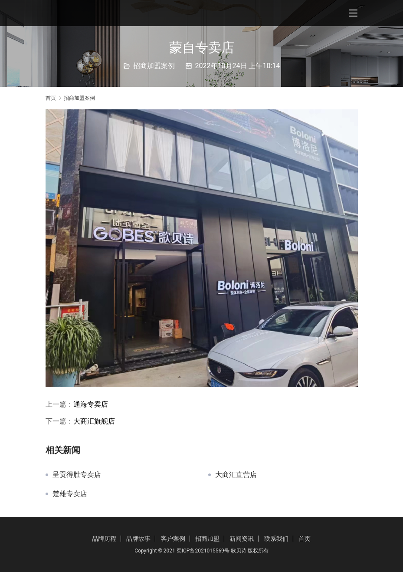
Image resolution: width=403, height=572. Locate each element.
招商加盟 (207, 538)
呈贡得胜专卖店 (76, 475)
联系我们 (276, 538)
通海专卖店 (90, 404)
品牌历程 (104, 538)
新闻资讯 (241, 538)
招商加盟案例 (154, 66)
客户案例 (173, 538)
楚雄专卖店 (69, 494)
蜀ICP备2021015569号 (203, 551)
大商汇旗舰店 (94, 421)
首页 (51, 98)
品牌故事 (138, 538)
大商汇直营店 (236, 475)
